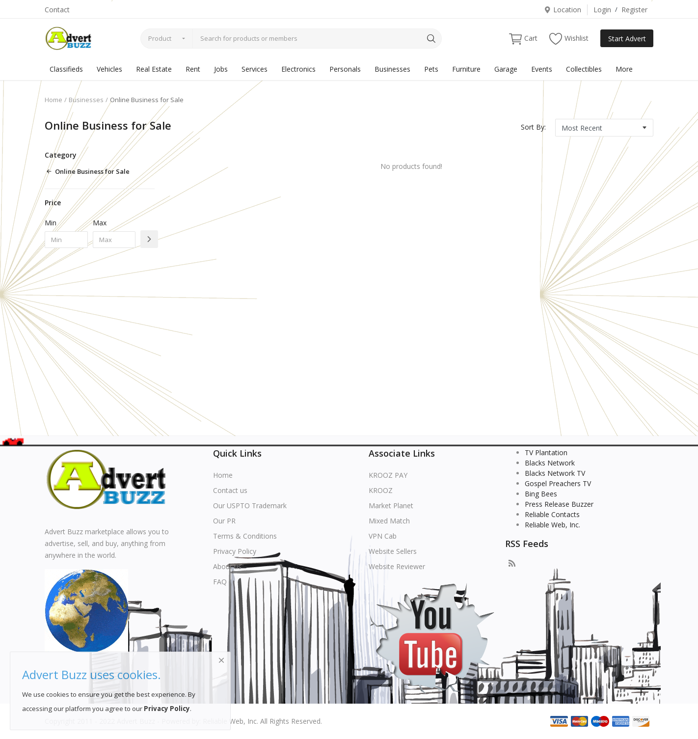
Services (255, 69)
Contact (57, 9)
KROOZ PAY (388, 475)
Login (602, 9)
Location (562, 9)
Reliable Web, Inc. (552, 524)
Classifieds (66, 69)
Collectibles (584, 69)
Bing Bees (541, 493)
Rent (193, 69)
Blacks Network (550, 462)
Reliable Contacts (552, 514)
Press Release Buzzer (559, 504)
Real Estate (154, 69)
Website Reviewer (397, 566)
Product (159, 38)
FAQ (220, 581)
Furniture (466, 69)
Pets (431, 69)
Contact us (230, 490)
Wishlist (569, 38)
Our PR (224, 520)
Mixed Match (389, 520)
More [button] (624, 69)
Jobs (221, 69)
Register (634, 9)
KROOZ (381, 490)
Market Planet (391, 505)
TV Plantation (546, 452)
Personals (345, 69)
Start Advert (627, 38)
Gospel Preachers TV (558, 483)
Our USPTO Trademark (250, 505)
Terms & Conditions (245, 536)
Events (541, 69)
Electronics (298, 69)
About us (227, 566)
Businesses (392, 69)
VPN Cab (383, 536)
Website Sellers (393, 551)
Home (53, 99)
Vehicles (109, 69)
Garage (505, 69)
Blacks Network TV (555, 473)
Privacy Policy (234, 551)
